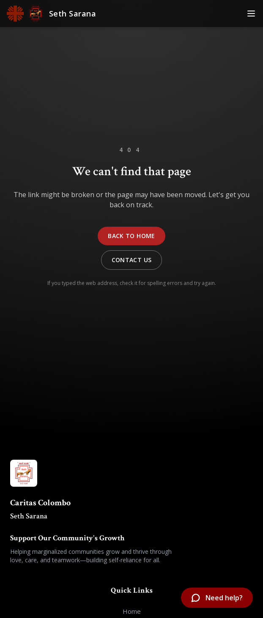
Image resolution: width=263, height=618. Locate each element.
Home (132, 611)
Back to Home (131, 236)
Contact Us (132, 260)
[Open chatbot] (217, 598)
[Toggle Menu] (251, 13)
